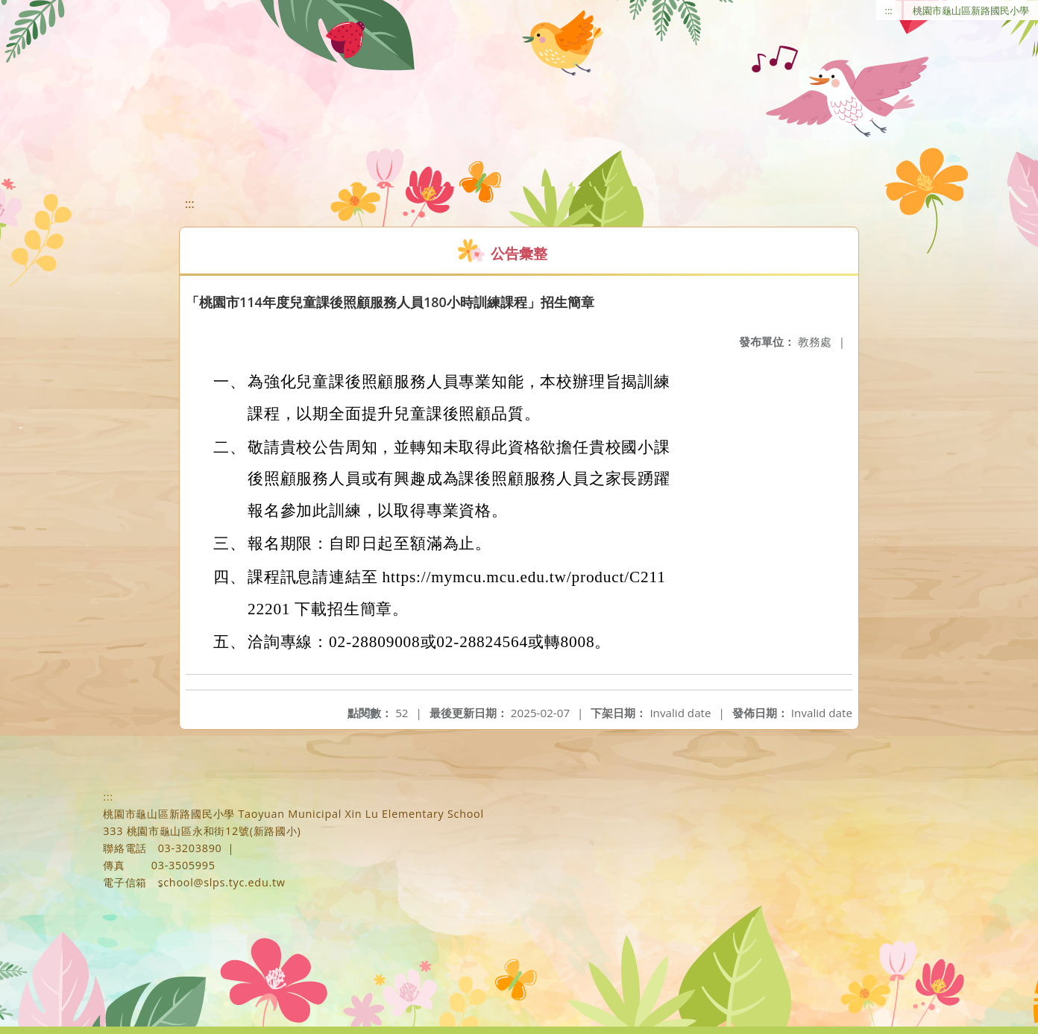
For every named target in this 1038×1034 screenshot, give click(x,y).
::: (889, 10)
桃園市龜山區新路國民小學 (971, 10)
